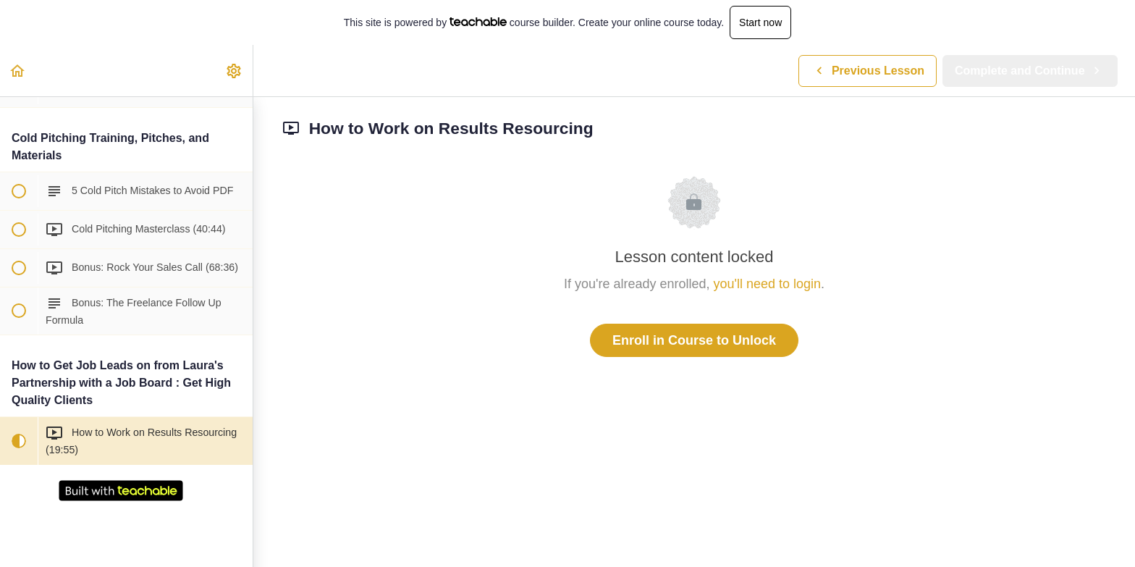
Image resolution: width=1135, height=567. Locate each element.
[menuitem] (234, 70)
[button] (18, 70)
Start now (760, 22)
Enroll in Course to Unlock (694, 340)
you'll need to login (768, 284)
